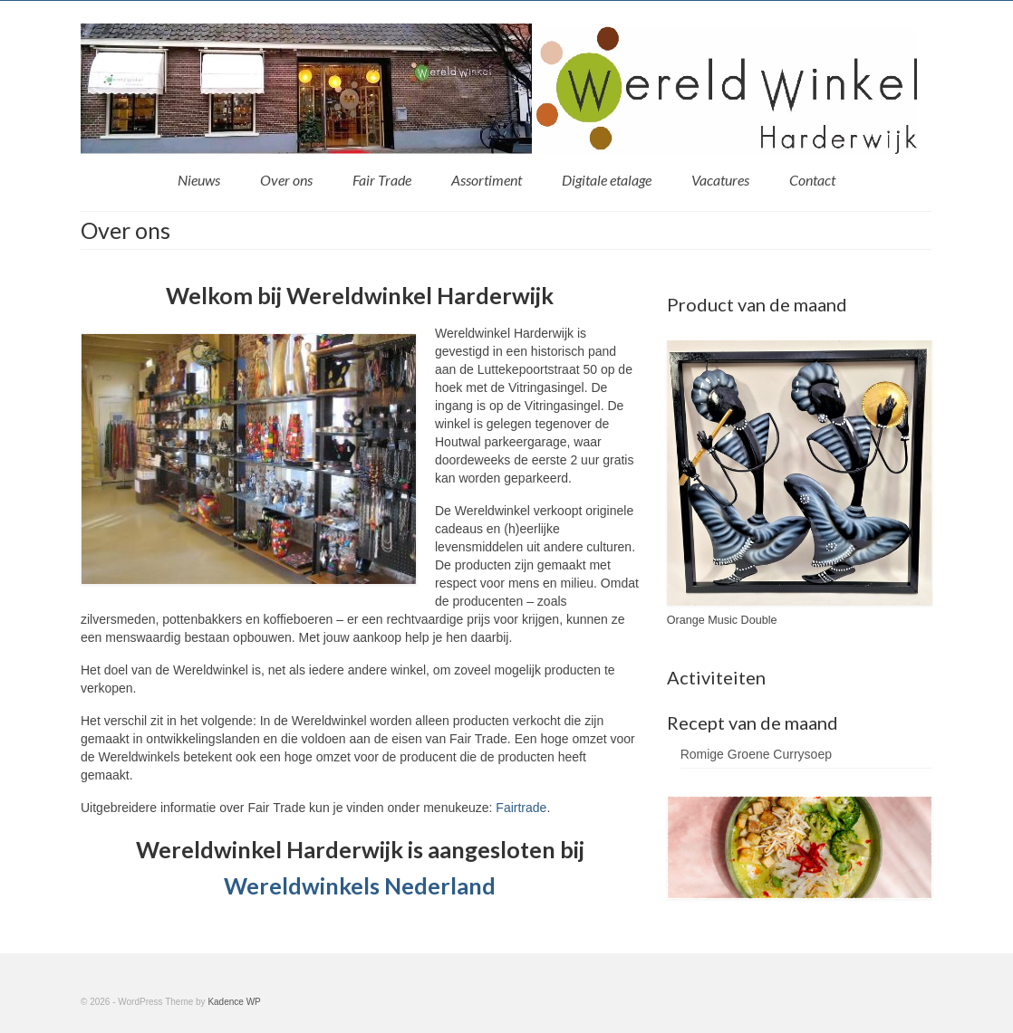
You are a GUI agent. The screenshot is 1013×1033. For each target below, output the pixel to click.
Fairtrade (521, 807)
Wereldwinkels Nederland (360, 885)
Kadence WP (233, 1002)
